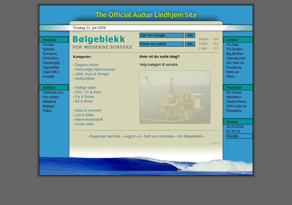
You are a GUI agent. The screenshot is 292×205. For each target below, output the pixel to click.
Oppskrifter (51, 67)
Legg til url (132, 136)
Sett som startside (159, 136)
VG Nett (232, 45)
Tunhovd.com (53, 93)
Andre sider (84, 124)
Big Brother (235, 54)
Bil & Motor (84, 101)
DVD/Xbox (51, 58)
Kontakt (48, 77)
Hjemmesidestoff (89, 119)
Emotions (50, 54)
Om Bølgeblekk (189, 136)
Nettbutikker (85, 78)
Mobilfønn (234, 97)
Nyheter (49, 49)
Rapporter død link (105, 136)
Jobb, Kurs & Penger (92, 74)
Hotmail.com (236, 58)
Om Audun (51, 97)
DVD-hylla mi (236, 106)
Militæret (49, 102)
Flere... (231, 77)
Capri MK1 (51, 72)
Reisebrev (234, 111)
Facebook (234, 67)
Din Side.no (235, 63)
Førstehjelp (51, 63)
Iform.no (232, 72)
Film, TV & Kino (88, 92)
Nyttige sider (85, 87)
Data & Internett (88, 110)
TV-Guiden (234, 49)
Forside (48, 45)
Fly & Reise (84, 97)
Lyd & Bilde (84, 115)
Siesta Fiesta (236, 102)
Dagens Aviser (87, 65)
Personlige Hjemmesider (95, 69)
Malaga (48, 106)
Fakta (47, 111)
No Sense (234, 93)
